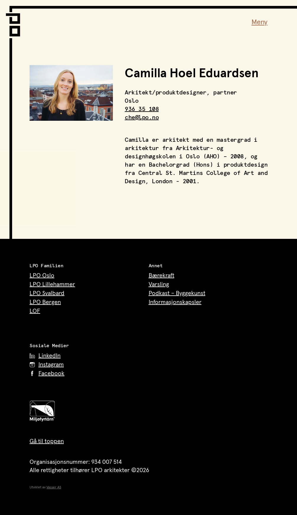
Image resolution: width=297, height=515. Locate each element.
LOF (35, 311)
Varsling (159, 284)
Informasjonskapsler (175, 302)
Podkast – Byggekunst (177, 293)
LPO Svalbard (47, 293)
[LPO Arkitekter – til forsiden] (15, 21)
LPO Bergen (45, 302)
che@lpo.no (142, 117)
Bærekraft (161, 276)
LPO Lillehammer (52, 284)
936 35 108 (142, 109)
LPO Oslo (42, 276)
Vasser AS (53, 487)
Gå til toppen (47, 441)
